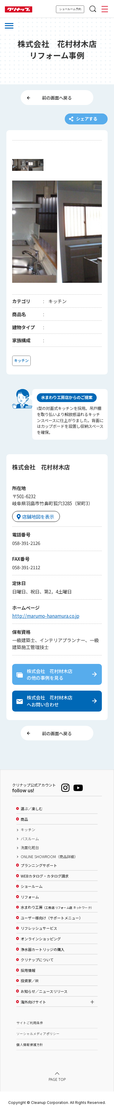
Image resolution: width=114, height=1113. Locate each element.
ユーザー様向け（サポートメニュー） (52, 917)
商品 (24, 819)
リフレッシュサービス (39, 928)
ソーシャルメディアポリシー (38, 1033)
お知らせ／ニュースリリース (44, 991)
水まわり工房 (56, 907)
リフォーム (30, 897)
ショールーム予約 (70, 9)
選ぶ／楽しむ (32, 808)
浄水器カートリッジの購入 (42, 949)
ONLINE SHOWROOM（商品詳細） (49, 856)
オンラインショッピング (41, 938)
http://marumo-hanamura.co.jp (45, 615)
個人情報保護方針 (29, 1044)
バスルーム (30, 838)
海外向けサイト (33, 1002)
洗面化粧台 (30, 847)
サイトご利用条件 (29, 1022)
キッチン (28, 829)
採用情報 (28, 970)
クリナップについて (37, 959)
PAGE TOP (57, 1079)
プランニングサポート (39, 865)
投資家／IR (30, 980)
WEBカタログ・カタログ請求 (45, 876)
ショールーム (32, 886)
